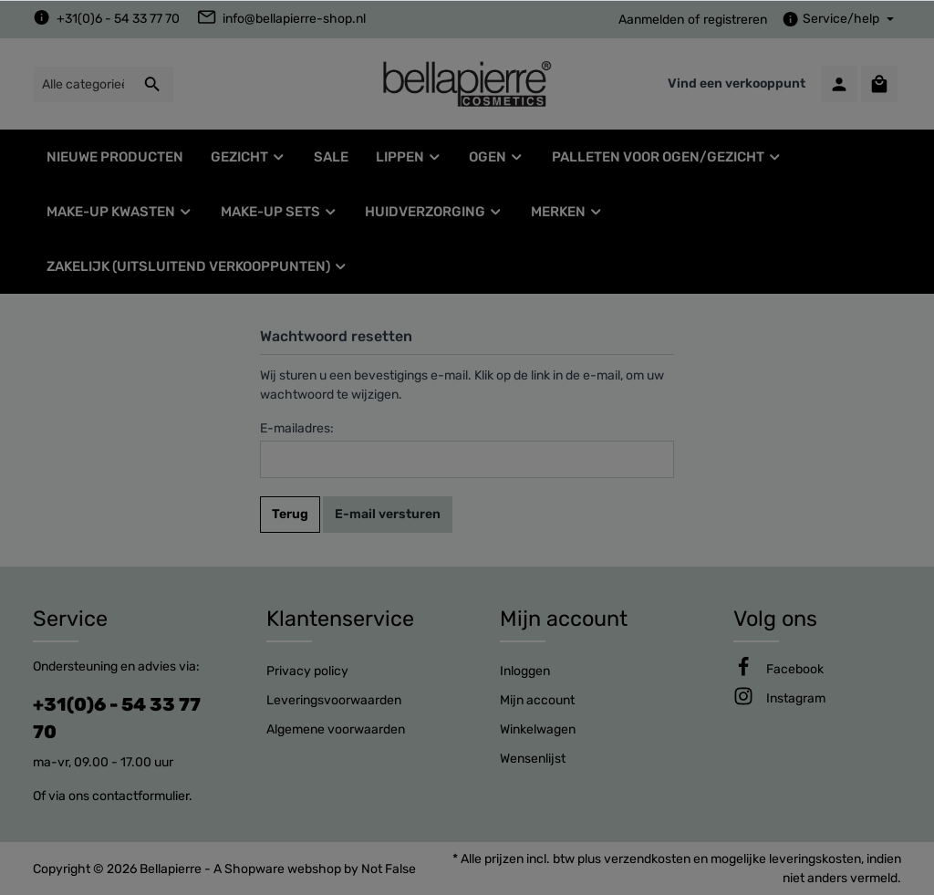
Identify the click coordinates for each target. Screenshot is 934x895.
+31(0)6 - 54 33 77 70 (118, 18)
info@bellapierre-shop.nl (294, 18)
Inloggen (525, 671)
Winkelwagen (538, 729)
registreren (735, 19)
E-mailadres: (297, 428)
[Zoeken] (152, 84)
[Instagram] (795, 698)
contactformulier (140, 796)
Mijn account (564, 618)
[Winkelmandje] (879, 84)
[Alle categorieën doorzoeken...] (82, 84)
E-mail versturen (388, 514)
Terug (290, 514)
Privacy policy (307, 671)
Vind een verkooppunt (736, 83)
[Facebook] (795, 669)
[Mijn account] (839, 84)
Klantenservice (340, 618)
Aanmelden (651, 19)
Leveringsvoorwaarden (333, 700)
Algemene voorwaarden (335, 729)
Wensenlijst (533, 758)
